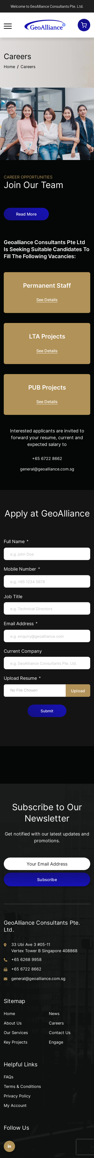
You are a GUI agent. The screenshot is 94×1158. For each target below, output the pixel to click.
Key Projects (15, 1042)
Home (9, 66)
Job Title (13, 596)
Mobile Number (20, 569)
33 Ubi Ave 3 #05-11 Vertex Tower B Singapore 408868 (44, 947)
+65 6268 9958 (26, 959)
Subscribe (47, 879)
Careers (56, 1023)
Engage (56, 1042)
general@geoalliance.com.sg (47, 469)
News (54, 1013)
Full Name (15, 541)
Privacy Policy (17, 1096)
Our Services (16, 1032)
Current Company (23, 651)
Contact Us (59, 1032)
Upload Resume (21, 678)
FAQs (8, 1077)
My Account (15, 1105)
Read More (26, 214)
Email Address (19, 623)
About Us (13, 1023)
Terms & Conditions (22, 1086)
